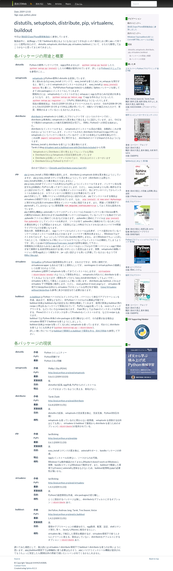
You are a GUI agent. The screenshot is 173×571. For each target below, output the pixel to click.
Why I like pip (31, 255)
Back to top (154, 559)
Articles (58, 4)
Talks (49, 4)
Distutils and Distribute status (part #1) (68, 168)
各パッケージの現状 (137, 59)
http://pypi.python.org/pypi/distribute (66, 400)
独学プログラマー (133, 275)
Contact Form (20, 565)
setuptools (37, 78)
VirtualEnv (36, 262)
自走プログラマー (133, 201)
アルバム (78, 4)
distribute (36, 116)
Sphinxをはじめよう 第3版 (137, 161)
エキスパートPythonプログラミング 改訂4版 (142, 69)
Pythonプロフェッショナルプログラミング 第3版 (142, 240)
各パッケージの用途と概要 (140, 56)
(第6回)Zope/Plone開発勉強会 (35, 36)
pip (25, 174)
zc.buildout (35, 296)
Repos (68, 4)
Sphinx (29, 568)
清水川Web (20, 3)
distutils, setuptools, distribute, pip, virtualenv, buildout (141, 50)
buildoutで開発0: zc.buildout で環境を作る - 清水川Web (80, 330)
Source (17, 559)
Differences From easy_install (60, 243)
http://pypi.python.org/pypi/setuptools (66, 372)
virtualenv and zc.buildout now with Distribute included (70, 147)
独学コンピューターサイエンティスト (142, 115)
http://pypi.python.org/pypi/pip (62, 438)
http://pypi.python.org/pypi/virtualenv (66, 482)
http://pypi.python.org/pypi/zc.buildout (66, 514)
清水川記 (39, 4)
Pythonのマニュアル (111, 68)
